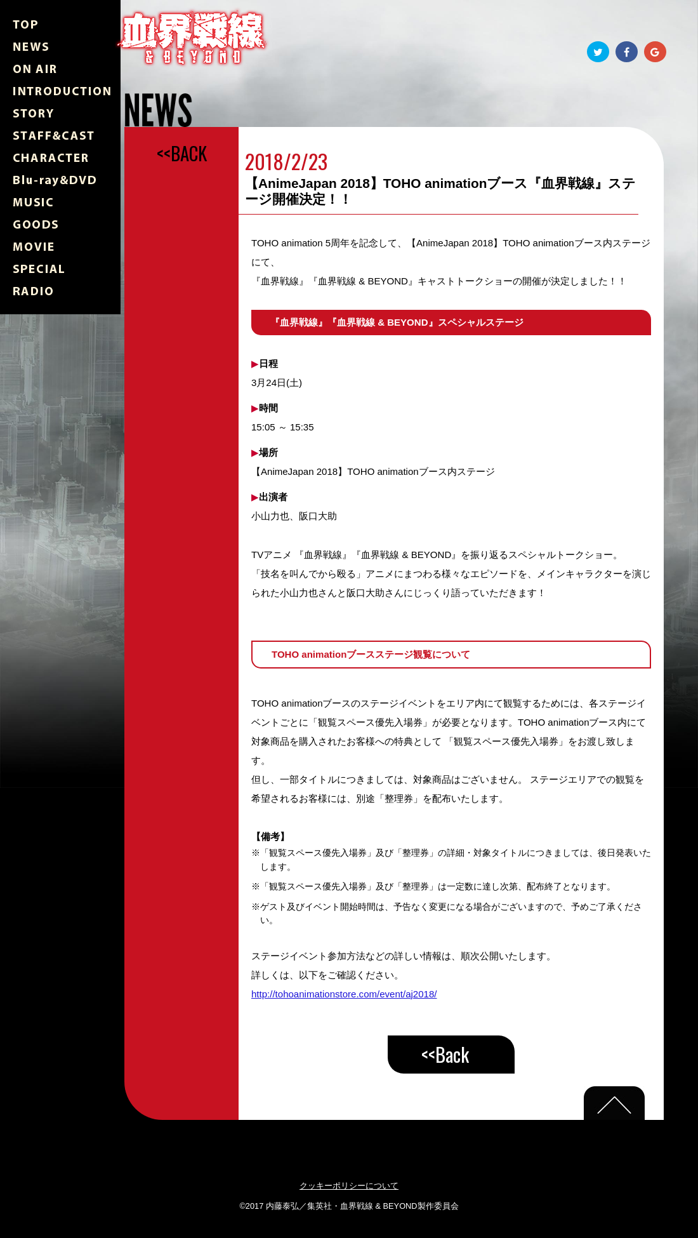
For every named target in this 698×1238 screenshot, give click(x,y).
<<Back (445, 1054)
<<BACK (182, 153)
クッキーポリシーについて (349, 1185)
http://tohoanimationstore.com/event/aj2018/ (344, 993)
